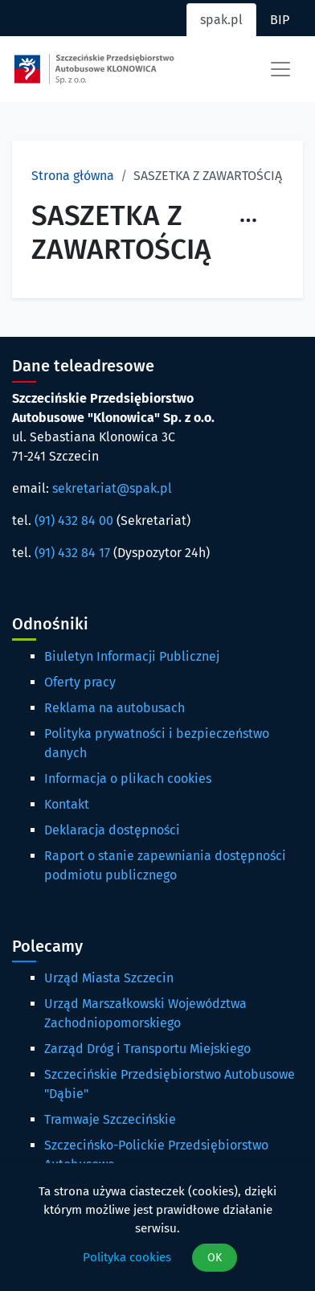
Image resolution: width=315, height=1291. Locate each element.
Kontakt (66, 804)
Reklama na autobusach (114, 707)
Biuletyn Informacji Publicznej (131, 656)
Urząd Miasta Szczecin (109, 978)
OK (214, 1257)
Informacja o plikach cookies (127, 778)
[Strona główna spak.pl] (94, 69)
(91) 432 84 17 (72, 552)
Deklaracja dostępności (112, 830)
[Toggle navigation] (280, 69)
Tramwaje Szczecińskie (110, 1119)
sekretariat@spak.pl (112, 488)
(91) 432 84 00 (74, 520)
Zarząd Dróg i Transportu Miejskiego (147, 1048)
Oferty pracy (80, 682)
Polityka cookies (127, 1257)
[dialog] (157, 1227)
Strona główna (72, 175)
